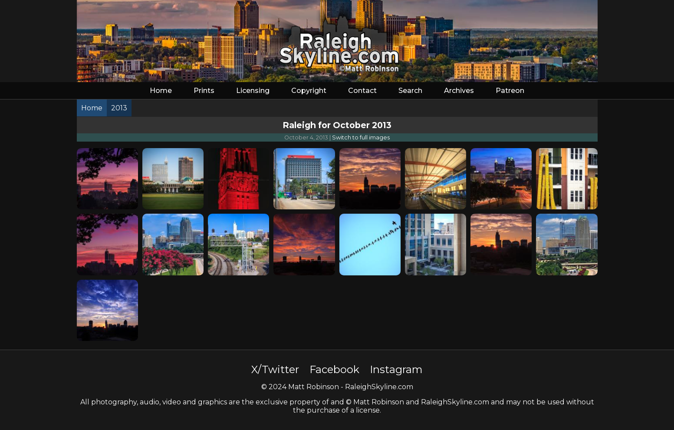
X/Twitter (275, 369)
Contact (362, 90)
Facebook (334, 369)
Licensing (253, 90)
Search (410, 90)
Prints (204, 90)
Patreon (510, 90)
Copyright (308, 90)
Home (161, 90)
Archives (459, 90)
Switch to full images (361, 137)
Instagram (396, 369)
